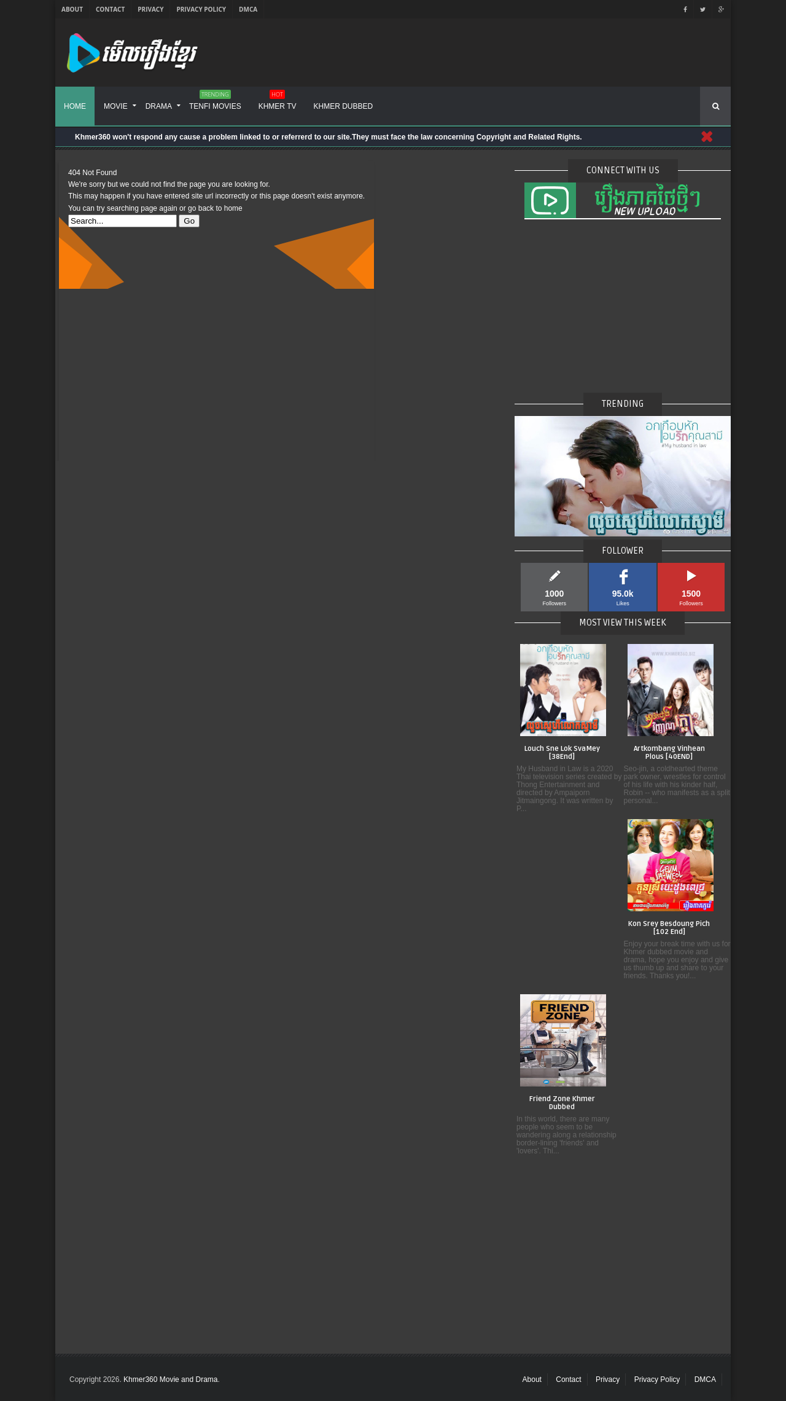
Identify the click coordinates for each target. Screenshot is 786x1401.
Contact (110, 9)
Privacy (150, 9)
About (72, 9)
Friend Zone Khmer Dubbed (562, 1103)
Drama (159, 106)
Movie (116, 106)
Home (75, 106)
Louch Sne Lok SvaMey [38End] (562, 753)
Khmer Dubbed (343, 106)
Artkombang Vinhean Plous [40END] (669, 753)
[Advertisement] (216, 375)
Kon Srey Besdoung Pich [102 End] (669, 928)
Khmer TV (277, 102)
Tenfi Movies (215, 102)
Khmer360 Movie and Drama (170, 1379)
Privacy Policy (201, 9)
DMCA (248, 9)
